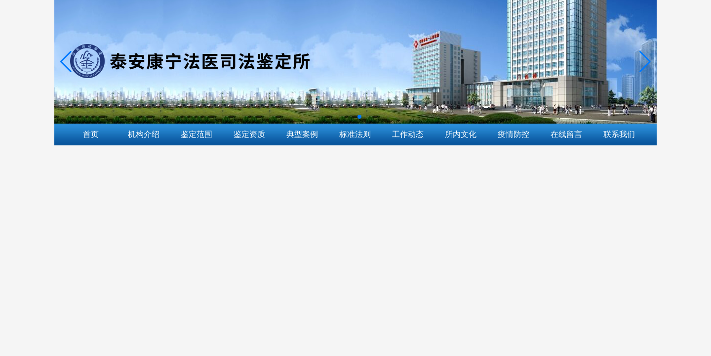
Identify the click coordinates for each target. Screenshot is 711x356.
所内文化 (460, 134)
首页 (91, 134)
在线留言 (566, 134)
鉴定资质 (249, 134)
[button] (645, 62)
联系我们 (619, 134)
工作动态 (408, 134)
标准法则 (355, 134)
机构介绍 (143, 134)
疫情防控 (513, 134)
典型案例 (302, 134)
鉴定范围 (196, 134)
